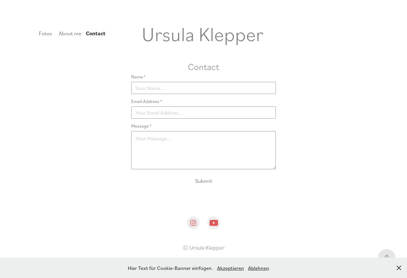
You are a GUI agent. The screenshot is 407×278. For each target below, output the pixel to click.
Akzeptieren (230, 268)
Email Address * (146, 101)
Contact (96, 33)
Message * (141, 126)
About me (70, 33)
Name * (138, 76)
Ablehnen (258, 268)
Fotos (45, 33)
